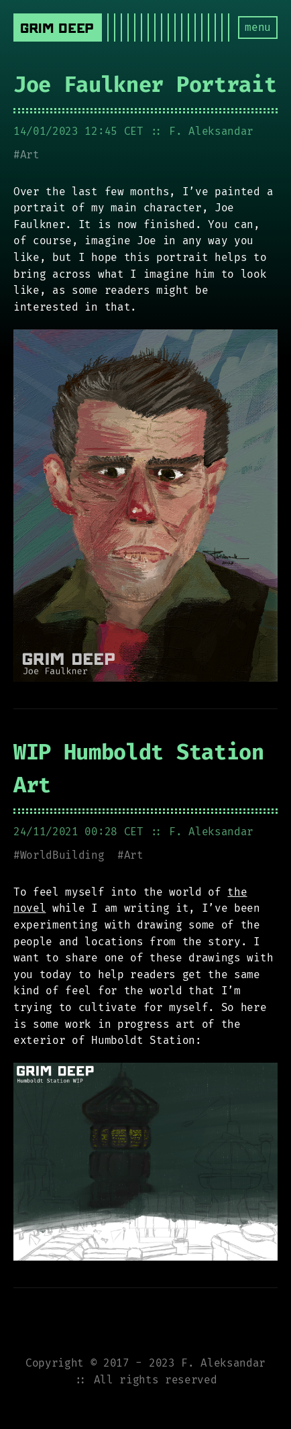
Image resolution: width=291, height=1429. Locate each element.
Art (30, 154)
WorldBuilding (62, 855)
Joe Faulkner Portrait (144, 84)
